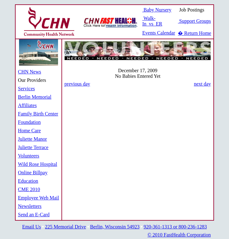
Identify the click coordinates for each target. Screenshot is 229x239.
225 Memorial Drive (65, 226)
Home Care (29, 130)
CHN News (29, 71)
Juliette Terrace (33, 147)
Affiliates (27, 105)
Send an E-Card (34, 214)
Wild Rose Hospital (37, 164)
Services (26, 88)
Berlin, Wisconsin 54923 (115, 226)
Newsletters (30, 206)
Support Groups (194, 21)
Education (28, 181)
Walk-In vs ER (152, 21)
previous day (77, 84)
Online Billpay (33, 172)
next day (202, 84)
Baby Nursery (156, 9)
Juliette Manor (32, 139)
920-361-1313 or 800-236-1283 (175, 226)
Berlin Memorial (34, 97)
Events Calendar (158, 32)
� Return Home (194, 33)
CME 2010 (29, 189)
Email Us (31, 226)
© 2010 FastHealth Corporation (179, 234)
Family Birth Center (38, 113)
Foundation (29, 122)
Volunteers (28, 155)
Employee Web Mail (38, 197)
